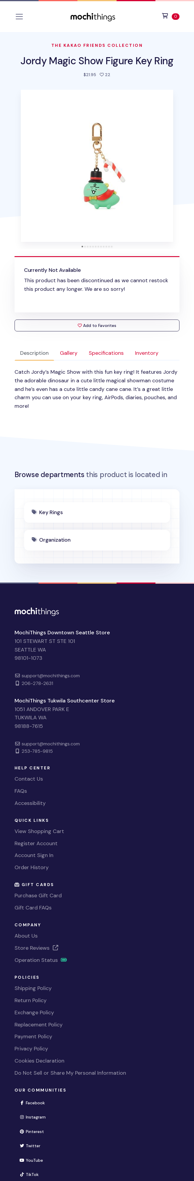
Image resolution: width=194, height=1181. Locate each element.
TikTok (32, 1174)
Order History (32, 867)
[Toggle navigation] (19, 17)
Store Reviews (37, 947)
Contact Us (29, 778)
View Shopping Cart (39, 831)
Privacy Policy (31, 1048)
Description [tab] (34, 353)
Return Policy (31, 1000)
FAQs (21, 791)
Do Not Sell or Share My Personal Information (70, 1072)
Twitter (33, 1145)
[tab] (82, 246)
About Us (26, 935)
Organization (55, 539)
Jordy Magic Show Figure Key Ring (96, 60)
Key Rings (51, 512)
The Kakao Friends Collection (97, 45)
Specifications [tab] (106, 353)
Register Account (36, 843)
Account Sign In (34, 855)
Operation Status (41, 960)
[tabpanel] (97, 389)
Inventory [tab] (146, 353)
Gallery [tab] (68, 353)
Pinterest (34, 1131)
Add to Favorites (97, 325)
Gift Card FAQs (33, 907)
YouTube (34, 1160)
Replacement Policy (39, 1024)
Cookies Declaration (39, 1060)
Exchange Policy (34, 1012)
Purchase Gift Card (38, 895)
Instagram (35, 1116)
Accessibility (30, 803)
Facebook (35, 1102)
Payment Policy (33, 1036)
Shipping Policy (33, 988)
